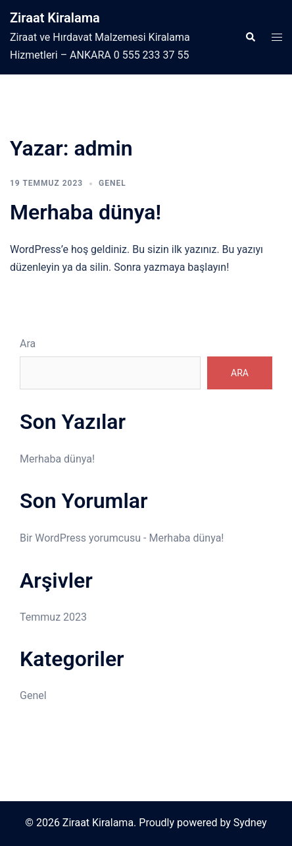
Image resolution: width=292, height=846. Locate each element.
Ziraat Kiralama (55, 18)
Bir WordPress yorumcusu (80, 538)
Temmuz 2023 (53, 617)
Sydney (250, 822)
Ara (28, 343)
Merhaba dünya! (85, 212)
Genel (112, 183)
